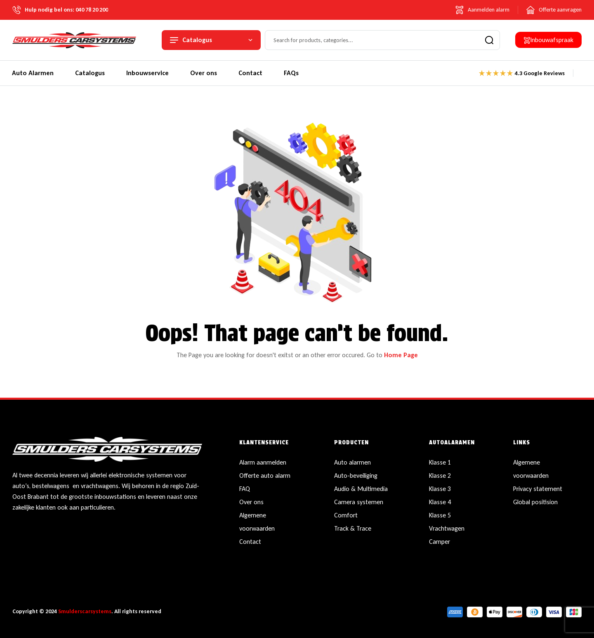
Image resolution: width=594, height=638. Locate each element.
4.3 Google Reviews (540, 73)
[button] (548, 40)
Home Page (401, 355)
